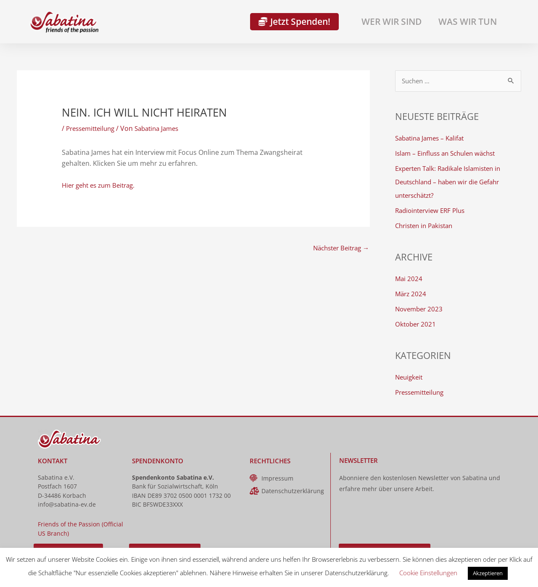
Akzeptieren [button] (488, 573)
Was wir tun (467, 21)
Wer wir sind (391, 21)
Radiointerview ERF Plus (432, 210)
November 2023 (420, 309)
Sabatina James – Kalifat (432, 138)
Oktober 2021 (416, 324)
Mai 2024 (409, 279)
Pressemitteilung (93, 128)
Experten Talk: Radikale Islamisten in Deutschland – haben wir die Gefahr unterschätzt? (452, 182)
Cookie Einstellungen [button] (428, 572)
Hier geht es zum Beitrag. (102, 185)
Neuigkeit (410, 377)
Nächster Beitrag (338, 248)
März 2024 (411, 294)
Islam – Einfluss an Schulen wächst (449, 153)
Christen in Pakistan (426, 226)
